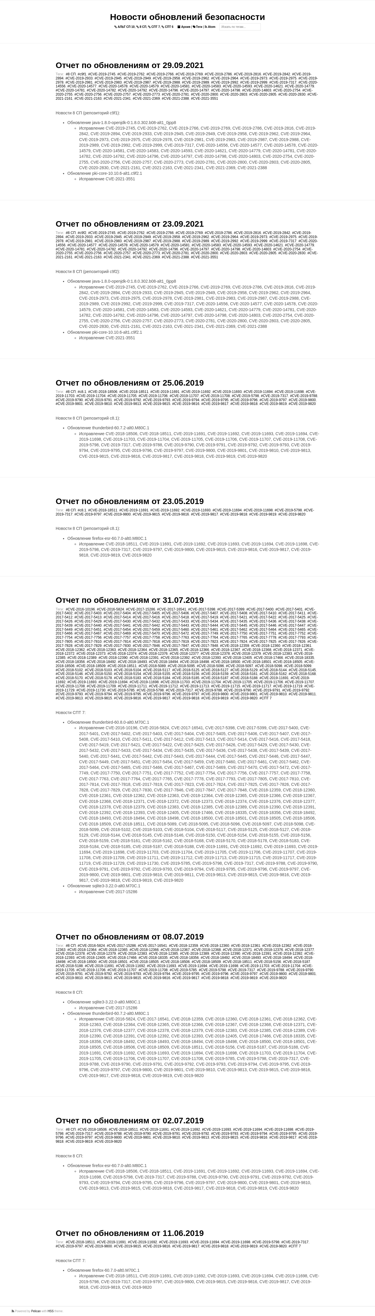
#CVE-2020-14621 (268, 86)
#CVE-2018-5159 (215, 674)
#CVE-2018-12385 (163, 954)
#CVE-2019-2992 (224, 82)
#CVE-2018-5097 (239, 666)
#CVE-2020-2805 (263, 94)
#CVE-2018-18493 (132, 662)
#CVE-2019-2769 (189, 74)
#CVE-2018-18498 (194, 662)
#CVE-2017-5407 (204, 613)
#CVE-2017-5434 (204, 621)
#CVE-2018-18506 (102, 392)
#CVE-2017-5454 (117, 630)
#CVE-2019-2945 (108, 78)
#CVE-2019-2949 (137, 78)
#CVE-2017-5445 (233, 625)
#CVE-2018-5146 (69, 674)
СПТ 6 (167, 26)
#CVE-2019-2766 (160, 74)
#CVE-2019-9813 (127, 404)
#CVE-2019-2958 (166, 78)
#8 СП (71, 74)
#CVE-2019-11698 (289, 392)
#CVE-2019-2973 (253, 78)
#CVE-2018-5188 (244, 678)
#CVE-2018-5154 (127, 674)
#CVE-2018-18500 (225, 662)
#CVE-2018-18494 (163, 662)
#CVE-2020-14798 (225, 90)
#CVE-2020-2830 (292, 94)
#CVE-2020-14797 (194, 90)
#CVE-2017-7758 (146, 637)
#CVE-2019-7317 (282, 82)
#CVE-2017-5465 (292, 630)
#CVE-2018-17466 (268, 658)
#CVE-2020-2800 (204, 94)
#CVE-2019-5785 (121, 690)
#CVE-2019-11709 (101, 686)
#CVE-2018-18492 (101, 662)
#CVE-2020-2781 (175, 94)
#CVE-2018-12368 (256, 650)
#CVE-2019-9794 (186, 400)
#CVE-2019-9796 (244, 400)
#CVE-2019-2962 (195, 78)
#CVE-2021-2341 (117, 98)
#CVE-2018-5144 (273, 670)
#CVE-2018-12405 (237, 658)
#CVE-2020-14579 (143, 86)
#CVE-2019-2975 (282, 78)
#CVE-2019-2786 (218, 74)
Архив (184, 26)
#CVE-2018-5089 (152, 666)
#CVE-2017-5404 (117, 613)
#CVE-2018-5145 (302, 670)
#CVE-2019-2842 (276, 74)
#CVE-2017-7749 (204, 633)
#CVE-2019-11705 (122, 396)
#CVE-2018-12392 (175, 658)
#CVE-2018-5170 (69, 678)
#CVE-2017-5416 (146, 617)
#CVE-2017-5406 (175, 613)
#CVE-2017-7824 (233, 642)
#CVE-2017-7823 (204, 642)
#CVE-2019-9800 (302, 400)
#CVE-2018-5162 (273, 674)
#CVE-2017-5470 (146, 633)
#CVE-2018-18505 (287, 662)
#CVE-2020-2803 (233, 94)
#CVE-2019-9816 (186, 404)
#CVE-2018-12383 (277, 654)
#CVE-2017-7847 (175, 646)
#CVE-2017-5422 (263, 617)
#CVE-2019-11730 (90, 690)
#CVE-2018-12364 (132, 650)
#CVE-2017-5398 (201, 609)
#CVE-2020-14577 (81, 86)
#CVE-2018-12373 (90, 654)
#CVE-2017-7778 (263, 637)
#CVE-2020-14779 (299, 86)
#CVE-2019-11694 (258, 392)
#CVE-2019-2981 (79, 82)
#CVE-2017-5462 (233, 630)
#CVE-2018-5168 (302, 674)
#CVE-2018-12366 (194, 650)
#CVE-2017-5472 (175, 633)
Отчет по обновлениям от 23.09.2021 (130, 223)
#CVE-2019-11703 (175, 682)
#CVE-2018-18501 (256, 662)
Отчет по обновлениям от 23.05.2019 (130, 501)
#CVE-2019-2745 (101, 74)
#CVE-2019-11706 (153, 396)
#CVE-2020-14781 (70, 90)
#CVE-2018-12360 (265, 646)
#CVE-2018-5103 (98, 670)
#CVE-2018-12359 (234, 646)
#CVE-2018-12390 (112, 658)
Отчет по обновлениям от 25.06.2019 (130, 382)
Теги (197, 26)
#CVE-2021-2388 (175, 98)
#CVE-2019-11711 (132, 686)
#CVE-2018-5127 (215, 670)
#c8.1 (82, 392)
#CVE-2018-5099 (297, 666)
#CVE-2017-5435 (233, 621)
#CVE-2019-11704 (90, 396)
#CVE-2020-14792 (132, 90)
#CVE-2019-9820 (302, 404)
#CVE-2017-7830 (117, 646)
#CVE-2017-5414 (117, 617)
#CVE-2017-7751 (263, 633)
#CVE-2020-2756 (88, 94)
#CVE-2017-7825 (263, 642)
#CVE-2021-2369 (146, 98)
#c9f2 (82, 233)
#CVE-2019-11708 (215, 396)
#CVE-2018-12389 (81, 658)
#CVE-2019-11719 (287, 686)
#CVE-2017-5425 (292, 617)
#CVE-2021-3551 (204, 98)
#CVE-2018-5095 (181, 666)
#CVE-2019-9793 (156, 400)
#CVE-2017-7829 (88, 646)
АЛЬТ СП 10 (124, 26)
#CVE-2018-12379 (246, 654)
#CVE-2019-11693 (226, 392)
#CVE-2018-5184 (156, 678)
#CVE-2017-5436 (263, 621)
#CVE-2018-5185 (186, 678)
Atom (210, 26)
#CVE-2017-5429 (88, 621)
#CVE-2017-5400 (260, 609)
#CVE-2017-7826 (292, 642)
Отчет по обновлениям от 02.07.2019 (130, 1120)
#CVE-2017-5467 (88, 633)
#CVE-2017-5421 (233, 617)
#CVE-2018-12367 (225, 650)
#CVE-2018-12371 (287, 650)
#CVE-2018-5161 (244, 674)
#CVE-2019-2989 (195, 82)
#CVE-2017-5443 (175, 625)
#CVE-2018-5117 (156, 670)
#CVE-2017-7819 (175, 642)
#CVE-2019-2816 (247, 74)
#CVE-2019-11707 (184, 396)
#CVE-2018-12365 (163, 650)
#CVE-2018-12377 (184, 654)
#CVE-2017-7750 (233, 633)
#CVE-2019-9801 (69, 404)
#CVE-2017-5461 (204, 630)
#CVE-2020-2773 (146, 94)
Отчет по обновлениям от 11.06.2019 (130, 1233)
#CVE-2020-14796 (163, 90)
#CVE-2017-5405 (146, 613)
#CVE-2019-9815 (156, 404)
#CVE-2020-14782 (101, 90)
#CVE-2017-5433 (175, 621)
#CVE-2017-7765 (233, 637)
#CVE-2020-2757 (117, 94)
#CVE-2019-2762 (131, 74)
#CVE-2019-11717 (256, 686)
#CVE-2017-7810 (88, 642)
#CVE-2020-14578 (112, 86)
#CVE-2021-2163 (88, 98)
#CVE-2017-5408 (233, 613)
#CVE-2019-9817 (215, 404)
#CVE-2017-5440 (88, 625)
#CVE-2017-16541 (171, 609)
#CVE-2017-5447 (292, 625)
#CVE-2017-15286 (140, 609)
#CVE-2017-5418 (175, 617)
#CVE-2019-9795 (215, 400)
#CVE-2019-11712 (163, 686)
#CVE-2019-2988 (166, 82)
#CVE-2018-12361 (296, 646)
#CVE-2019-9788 (303, 396)
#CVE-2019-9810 (98, 404)
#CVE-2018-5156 (186, 674)
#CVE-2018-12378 (215, 654)
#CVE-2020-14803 (256, 90)
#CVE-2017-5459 (146, 630)
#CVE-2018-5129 (244, 670)
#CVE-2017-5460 (175, 630)
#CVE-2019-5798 (245, 396)
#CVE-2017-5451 (88, 630)
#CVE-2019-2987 (137, 82)
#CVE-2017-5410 (263, 613)
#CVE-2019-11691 (164, 392)
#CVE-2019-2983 (108, 82)
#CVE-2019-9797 (273, 400)
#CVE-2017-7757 (117, 637)
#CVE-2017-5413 (88, 617)
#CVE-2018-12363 (101, 650)
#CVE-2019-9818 (244, 404)
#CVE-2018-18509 (90, 666)
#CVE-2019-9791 (98, 400)
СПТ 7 (154, 26)
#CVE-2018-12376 (153, 654)
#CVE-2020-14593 (237, 86)
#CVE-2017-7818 (146, 642)
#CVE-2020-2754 (287, 90)
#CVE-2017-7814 (117, 642)
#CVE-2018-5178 (98, 678)
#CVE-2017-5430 (117, 621)
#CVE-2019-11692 (195, 392)
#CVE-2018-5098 (268, 666)
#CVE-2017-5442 (146, 625)
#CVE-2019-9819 (273, 404)
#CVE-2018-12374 (122, 654)
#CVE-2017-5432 (146, 621)
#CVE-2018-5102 (69, 670)
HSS (51, 1311)
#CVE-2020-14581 (175, 86)
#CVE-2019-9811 (302, 694)
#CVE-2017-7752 (292, 633)
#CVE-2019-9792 (127, 400)
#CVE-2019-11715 (225, 686)
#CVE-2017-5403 (88, 613)
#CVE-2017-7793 (292, 637)
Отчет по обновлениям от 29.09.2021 (130, 65)
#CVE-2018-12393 (206, 658)
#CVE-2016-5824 (110, 609)
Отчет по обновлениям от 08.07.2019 (130, 936)
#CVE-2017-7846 (146, 646)
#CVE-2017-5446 (263, 625)
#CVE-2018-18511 (133, 392)
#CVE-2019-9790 (69, 400)
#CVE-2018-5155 (156, 674)
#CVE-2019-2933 (79, 78)
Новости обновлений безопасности (187, 17)
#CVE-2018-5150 (98, 674)
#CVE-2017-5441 (117, 625)
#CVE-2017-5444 (204, 625)
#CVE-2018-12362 (70, 650)
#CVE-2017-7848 (204, 646)
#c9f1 (82, 74)
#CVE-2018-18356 (70, 662)
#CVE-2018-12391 (143, 658)
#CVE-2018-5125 (186, 670)
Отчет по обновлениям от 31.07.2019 (130, 600)
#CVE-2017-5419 (204, 617)
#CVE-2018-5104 (127, 670)
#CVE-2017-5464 (263, 630)
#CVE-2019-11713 (194, 686)
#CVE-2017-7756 (88, 637)
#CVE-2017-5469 (117, 633)
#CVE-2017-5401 (289, 609)
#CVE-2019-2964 (224, 78)
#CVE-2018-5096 (210, 666)
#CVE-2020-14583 (206, 86)
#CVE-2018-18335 (299, 658)
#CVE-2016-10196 (80, 609)
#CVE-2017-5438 (292, 621)
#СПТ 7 (266, 698)
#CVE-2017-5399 (230, 609)
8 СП (141, 26)
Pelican (36, 1311)
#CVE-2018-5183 (127, 678)
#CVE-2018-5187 (215, 678)
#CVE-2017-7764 (204, 637)
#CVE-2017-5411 (292, 613)
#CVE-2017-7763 (175, 637)
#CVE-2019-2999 (253, 82)
